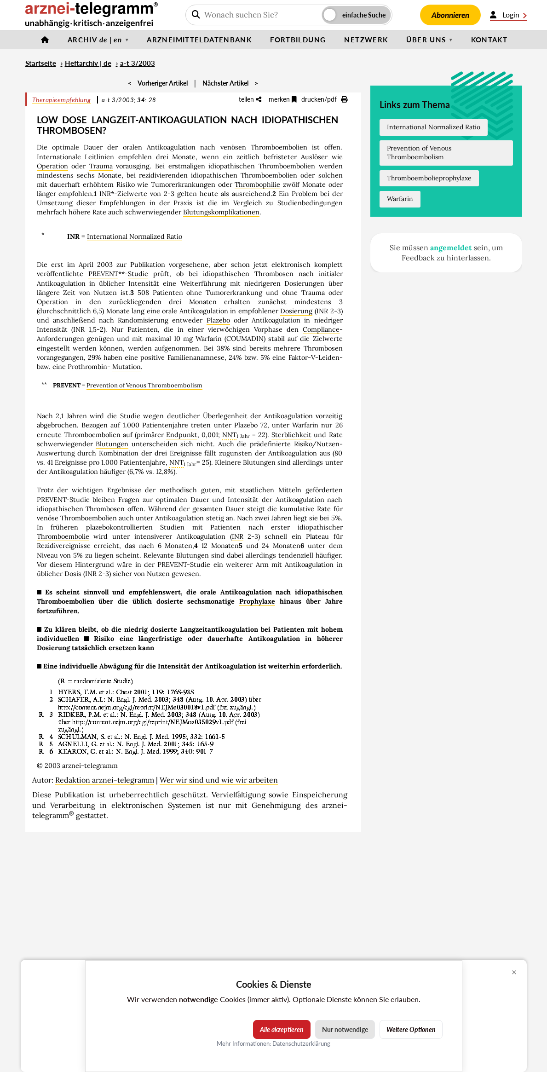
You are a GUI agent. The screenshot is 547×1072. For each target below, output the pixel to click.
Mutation (126, 367)
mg (188, 338)
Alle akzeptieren (282, 1029)
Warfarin (209, 338)
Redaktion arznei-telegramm (104, 779)
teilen (250, 99)
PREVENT (103, 274)
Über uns (426, 39)
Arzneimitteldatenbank (199, 39)
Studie (138, 274)
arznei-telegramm (90, 765)
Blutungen (112, 444)
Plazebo (218, 320)
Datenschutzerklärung (301, 1043)
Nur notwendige (345, 1029)
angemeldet (451, 247)
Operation (52, 166)
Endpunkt (181, 435)
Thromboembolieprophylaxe (429, 178)
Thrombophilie (257, 184)
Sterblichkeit (291, 435)
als (225, 194)
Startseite (40, 63)
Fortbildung (298, 39)
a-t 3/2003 (137, 63)
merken (283, 99)
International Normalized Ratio (134, 236)
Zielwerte (132, 194)
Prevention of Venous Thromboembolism (144, 385)
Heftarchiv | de (88, 63)
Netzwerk (366, 39)
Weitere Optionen (411, 1029)
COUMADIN (245, 338)
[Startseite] (45, 39)
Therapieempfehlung (61, 100)
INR (105, 194)
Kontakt (489, 39)
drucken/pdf (324, 99)
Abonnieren (450, 15)
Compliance (321, 329)
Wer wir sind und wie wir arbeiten (219, 779)
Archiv (95, 39)
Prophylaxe (257, 601)
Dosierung (296, 311)
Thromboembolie (63, 536)
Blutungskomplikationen (221, 212)
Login (508, 15)
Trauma (101, 166)
